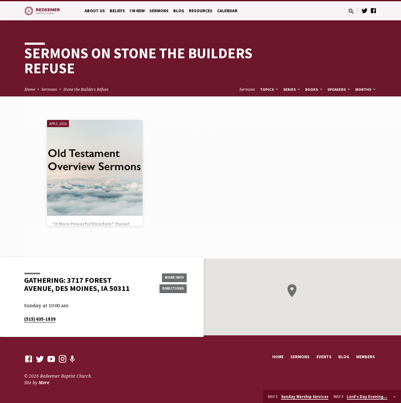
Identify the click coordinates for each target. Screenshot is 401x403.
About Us (95, 10)
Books (314, 89)
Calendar (227, 10)
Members (365, 356)
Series (292, 89)
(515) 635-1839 (39, 319)
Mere (44, 382)
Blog (178, 10)
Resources (200, 10)
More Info (171, 276)
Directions (171, 289)
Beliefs (117, 10)
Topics (269, 89)
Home (29, 89)
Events (323, 356)
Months (366, 89)
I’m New (137, 10)
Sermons (159, 10)
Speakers (339, 89)
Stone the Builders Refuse (85, 89)
